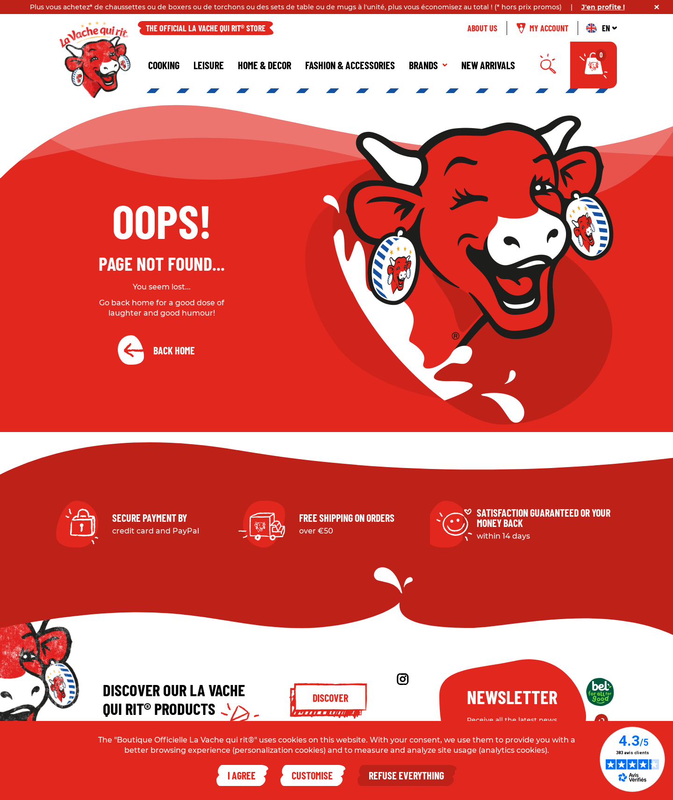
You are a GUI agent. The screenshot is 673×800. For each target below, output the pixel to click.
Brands (428, 65)
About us (482, 28)
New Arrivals (488, 65)
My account (542, 28)
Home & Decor (264, 65)
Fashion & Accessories (350, 65)
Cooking (163, 65)
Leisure (208, 65)
